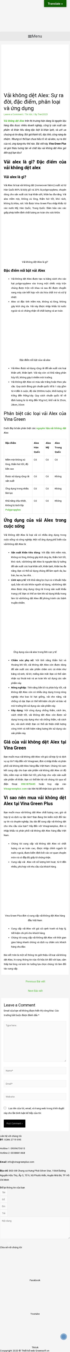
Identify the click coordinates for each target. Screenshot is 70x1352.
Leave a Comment (13, 114)
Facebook (35, 1280)
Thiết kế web (28, 1350)
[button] (35, 36)
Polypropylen (13, 509)
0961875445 (28, 784)
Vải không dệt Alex (14, 120)
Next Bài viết (35, 990)
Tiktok (35, 1347)
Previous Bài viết (35, 981)
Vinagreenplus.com (15, 788)
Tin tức (28, 114)
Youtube (35, 1313)
